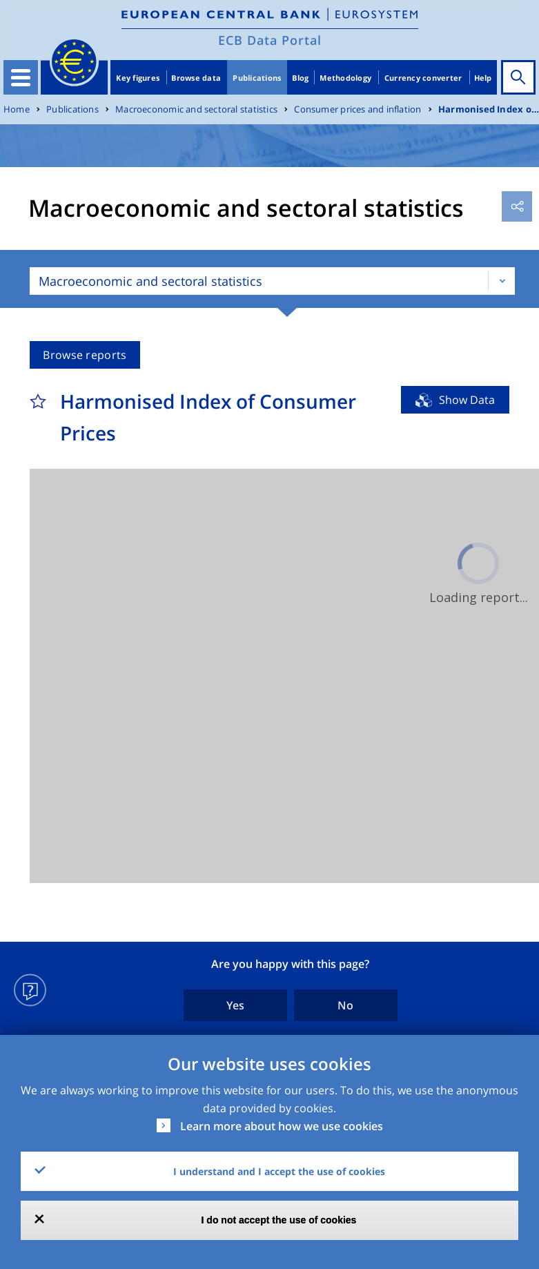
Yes (235, 1005)
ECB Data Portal (270, 40)
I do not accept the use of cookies (279, 1220)
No (345, 1005)
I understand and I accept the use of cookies (279, 1171)
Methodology (345, 77)
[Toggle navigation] (20, 77)
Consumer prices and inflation (357, 109)
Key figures (137, 77)
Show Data (467, 399)
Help (483, 77)
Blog (300, 77)
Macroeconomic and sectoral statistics (196, 109)
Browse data (196, 77)
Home (16, 109)
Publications (257, 77)
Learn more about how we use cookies (281, 1126)
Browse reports (84, 354)
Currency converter (423, 77)
